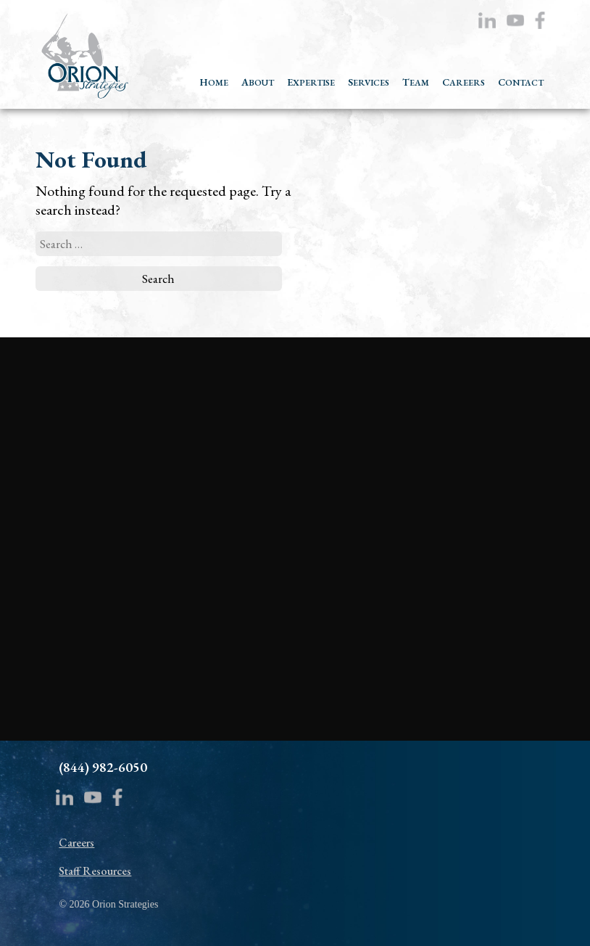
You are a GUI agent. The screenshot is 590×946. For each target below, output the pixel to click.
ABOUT (257, 82)
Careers (76, 842)
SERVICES (368, 82)
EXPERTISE (311, 82)
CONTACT (521, 82)
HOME (213, 82)
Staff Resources (95, 871)
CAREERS (463, 82)
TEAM (415, 82)
